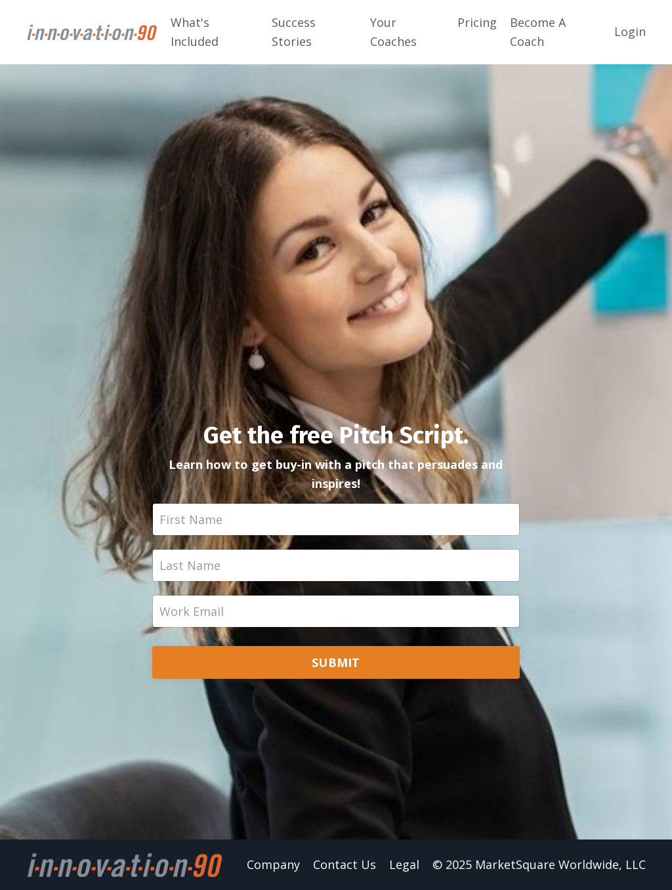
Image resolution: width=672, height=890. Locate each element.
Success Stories (294, 31)
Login (630, 31)
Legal (404, 864)
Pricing (477, 22)
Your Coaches (393, 31)
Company (273, 864)
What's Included (195, 31)
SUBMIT (336, 662)
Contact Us (344, 864)
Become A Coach (538, 31)
